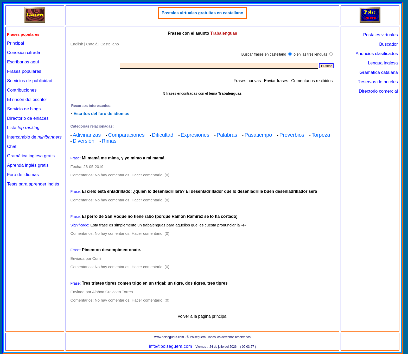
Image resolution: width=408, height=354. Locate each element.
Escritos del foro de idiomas (101, 113)
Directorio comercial (378, 91)
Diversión (83, 141)
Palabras (227, 135)
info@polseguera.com (170, 346)
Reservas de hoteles (378, 81)
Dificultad (162, 135)
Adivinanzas (87, 135)
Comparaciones (126, 135)
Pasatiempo (258, 135)
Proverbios (291, 135)
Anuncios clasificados (376, 53)
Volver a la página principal (202, 316)
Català (91, 44)
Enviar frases (276, 81)
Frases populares (24, 71)
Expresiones (195, 135)
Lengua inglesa (383, 63)
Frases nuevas (247, 81)
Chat (11, 146)
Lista (23, 127)
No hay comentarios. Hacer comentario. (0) (132, 175)
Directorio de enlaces (28, 118)
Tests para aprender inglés (33, 184)
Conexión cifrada (23, 52)
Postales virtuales (380, 34)
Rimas (109, 141)
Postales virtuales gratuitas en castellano (202, 13)
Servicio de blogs (24, 108)
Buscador (388, 44)
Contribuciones (21, 90)
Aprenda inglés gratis (28, 165)
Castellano (109, 44)
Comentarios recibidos (312, 81)
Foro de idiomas (23, 174)
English (77, 44)
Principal (15, 43)
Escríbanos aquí (23, 61)
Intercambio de (34, 137)
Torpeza (321, 135)
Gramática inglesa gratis (31, 155)
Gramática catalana (379, 72)
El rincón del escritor (27, 99)
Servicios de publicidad (29, 80)
